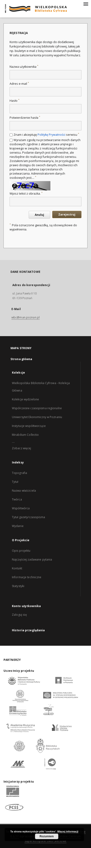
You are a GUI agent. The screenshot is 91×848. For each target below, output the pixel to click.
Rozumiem (46, 836)
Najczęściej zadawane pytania (32, 559)
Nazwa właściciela (24, 491)
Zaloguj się (19, 615)
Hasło (14, 101)
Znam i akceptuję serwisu (46, 135)
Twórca (17, 499)
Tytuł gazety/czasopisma (28, 517)
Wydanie (18, 526)
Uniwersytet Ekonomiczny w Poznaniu (37, 417)
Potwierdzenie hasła (25, 118)
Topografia (19, 473)
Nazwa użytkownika (24, 67)
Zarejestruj (66, 214)
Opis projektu (21, 551)
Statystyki (18, 586)
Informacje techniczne (27, 577)
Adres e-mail (19, 84)
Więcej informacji (67, 831)
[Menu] (85, 3)
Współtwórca (21, 508)
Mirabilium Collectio (25, 435)
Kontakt (17, 568)
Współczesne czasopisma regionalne (37, 408)
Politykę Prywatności (51, 135)
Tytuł (15, 482)
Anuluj (39, 215)
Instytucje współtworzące (29, 426)
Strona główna (21, 359)
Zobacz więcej (21, 448)
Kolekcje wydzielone (25, 399)
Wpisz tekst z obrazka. (26, 194)
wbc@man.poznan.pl (25, 317)
